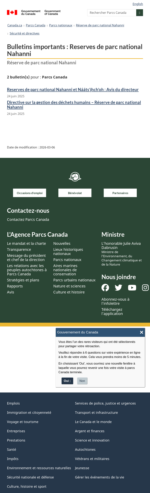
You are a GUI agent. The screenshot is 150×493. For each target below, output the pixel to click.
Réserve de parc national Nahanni (100, 25)
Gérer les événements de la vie (99, 477)
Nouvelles (61, 243)
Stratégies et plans (23, 280)
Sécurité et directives (24, 33)
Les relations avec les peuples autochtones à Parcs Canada (27, 269)
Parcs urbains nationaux (74, 280)
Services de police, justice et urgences (105, 403)
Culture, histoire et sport (26, 486)
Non (82, 380)
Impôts (13, 458)
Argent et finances (89, 431)
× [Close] (141, 332)
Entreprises (16, 431)
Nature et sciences (69, 286)
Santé (11, 449)
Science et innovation (92, 440)
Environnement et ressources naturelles (39, 468)
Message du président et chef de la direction (26, 257)
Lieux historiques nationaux (68, 251)
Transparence (19, 249)
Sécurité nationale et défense (30, 477)
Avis (10, 292)
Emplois (13, 403)
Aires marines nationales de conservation (65, 269)
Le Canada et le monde (93, 421)
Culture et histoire (69, 292)
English (138, 4)
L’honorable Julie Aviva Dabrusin (121, 253)
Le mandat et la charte (26, 243)
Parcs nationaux (60, 25)
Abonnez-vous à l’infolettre (115, 301)
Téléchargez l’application (112, 311)
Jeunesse (82, 468)
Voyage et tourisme (22, 421)
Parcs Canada (35, 25)
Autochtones (85, 449)
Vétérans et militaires (92, 458)
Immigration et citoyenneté (29, 412)
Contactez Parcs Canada (28, 219)
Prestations (16, 440)
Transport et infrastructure (96, 412)
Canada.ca (14, 25)
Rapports (15, 286)
